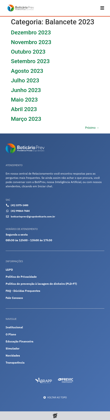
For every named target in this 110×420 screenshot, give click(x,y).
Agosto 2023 (27, 71)
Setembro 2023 (30, 61)
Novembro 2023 (31, 42)
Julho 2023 (25, 80)
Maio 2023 (24, 99)
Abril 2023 (24, 109)
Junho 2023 (26, 90)
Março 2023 (26, 118)
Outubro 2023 (28, 51)
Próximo (92, 128)
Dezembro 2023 (31, 32)
